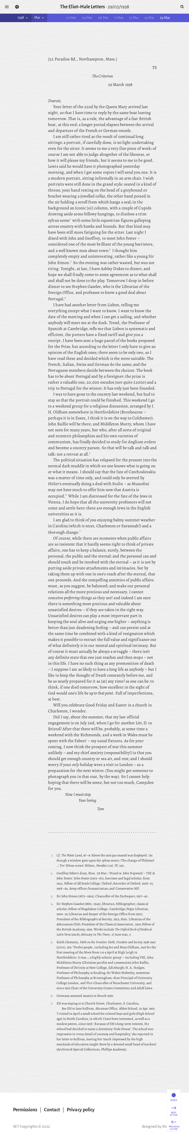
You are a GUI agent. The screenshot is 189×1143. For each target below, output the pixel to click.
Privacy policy (81, 1109)
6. (52, 995)
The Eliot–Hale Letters (82, 6)
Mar (39, 18)
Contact (52, 1109)
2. (52, 873)
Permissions (25, 1109)
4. (52, 904)
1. (52, 855)
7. (52, 1003)
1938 (23, 18)
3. (52, 896)
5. (52, 942)
